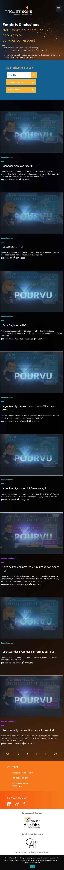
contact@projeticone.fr (22, 773)
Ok (33, 866)
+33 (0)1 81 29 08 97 (20, 778)
